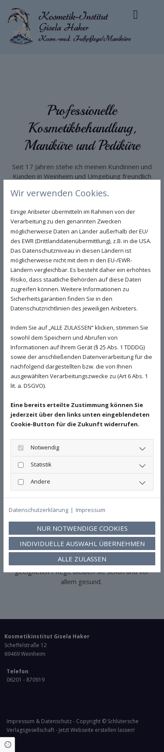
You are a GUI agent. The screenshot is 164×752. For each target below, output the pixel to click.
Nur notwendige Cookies (82, 528)
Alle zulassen (82, 558)
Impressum (90, 510)
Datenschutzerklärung (38, 510)
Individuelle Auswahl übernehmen (82, 543)
